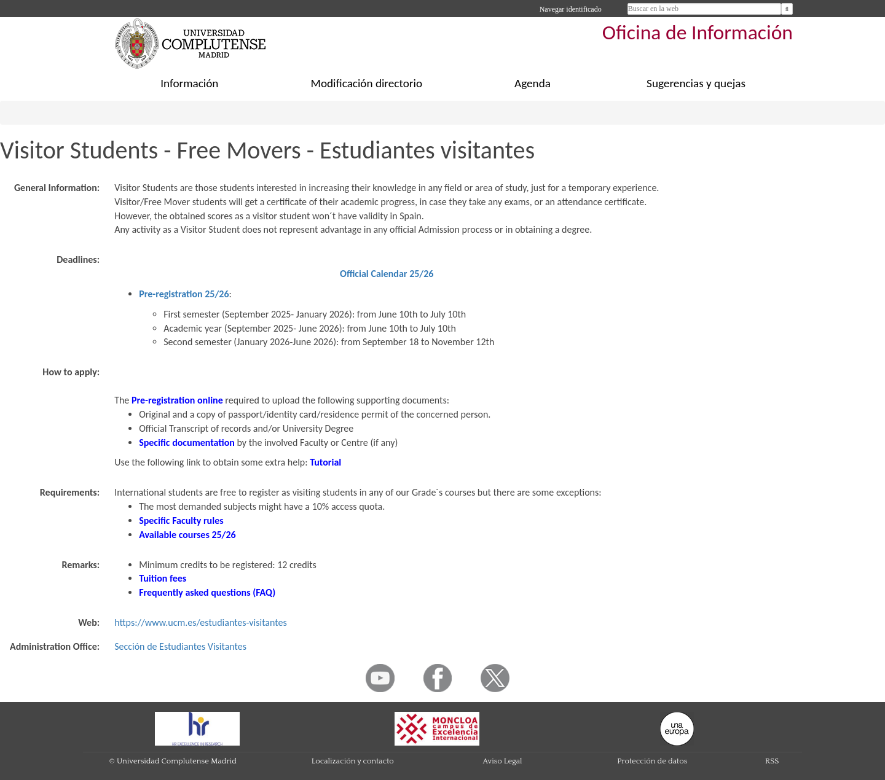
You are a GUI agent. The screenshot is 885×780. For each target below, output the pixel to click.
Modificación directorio (367, 83)
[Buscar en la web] (787, 9)
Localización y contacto (353, 761)
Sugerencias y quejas (696, 83)
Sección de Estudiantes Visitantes (180, 646)
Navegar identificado (571, 9)
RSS (772, 761)
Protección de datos (652, 761)
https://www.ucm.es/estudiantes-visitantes (200, 622)
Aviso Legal (502, 761)
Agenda (532, 83)
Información (189, 83)
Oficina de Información (697, 32)
